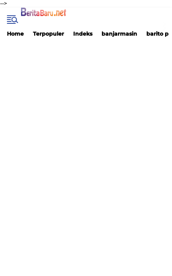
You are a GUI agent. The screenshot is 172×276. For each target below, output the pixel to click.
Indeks (82, 33)
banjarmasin (119, 33)
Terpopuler (48, 33)
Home (15, 33)
